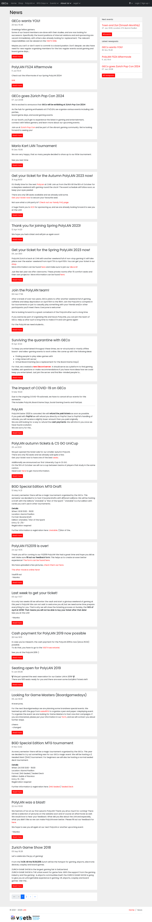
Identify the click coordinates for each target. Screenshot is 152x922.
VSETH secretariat (51, 647)
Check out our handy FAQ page (54, 202)
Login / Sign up (141, 3)
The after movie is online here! (26, 569)
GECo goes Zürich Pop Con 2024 (121, 66)
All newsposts (108, 75)
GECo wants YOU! (112, 47)
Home (14, 3)
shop (14, 264)
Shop (20, 3)
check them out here (54, 565)
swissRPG (44, 711)
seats (55, 457)
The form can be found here (36, 560)
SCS (32, 207)
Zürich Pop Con (28, 127)
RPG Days (42, 3)
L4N (24, 910)
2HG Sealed (54, 786)
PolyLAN (30, 3)
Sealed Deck (67, 786)
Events (54, 3)
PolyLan (40, 184)
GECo (4, 3)
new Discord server (42, 366)
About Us (66, 3)
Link (13, 80)
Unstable (53, 530)
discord (73, 267)
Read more (17, 56)
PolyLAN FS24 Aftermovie (116, 56)
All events (107, 34)
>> (35, 896)
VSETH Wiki (51, 41)
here (43, 267)
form (64, 717)
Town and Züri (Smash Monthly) (121, 25)
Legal (77, 3)
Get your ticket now (21, 197)
